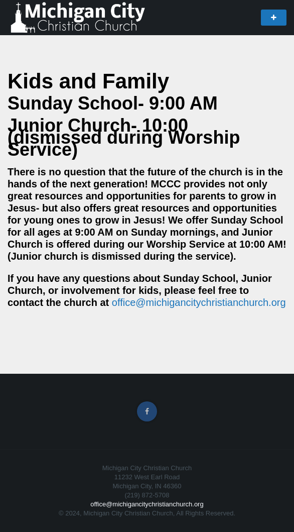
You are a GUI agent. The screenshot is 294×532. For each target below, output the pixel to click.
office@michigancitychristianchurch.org (199, 302)
